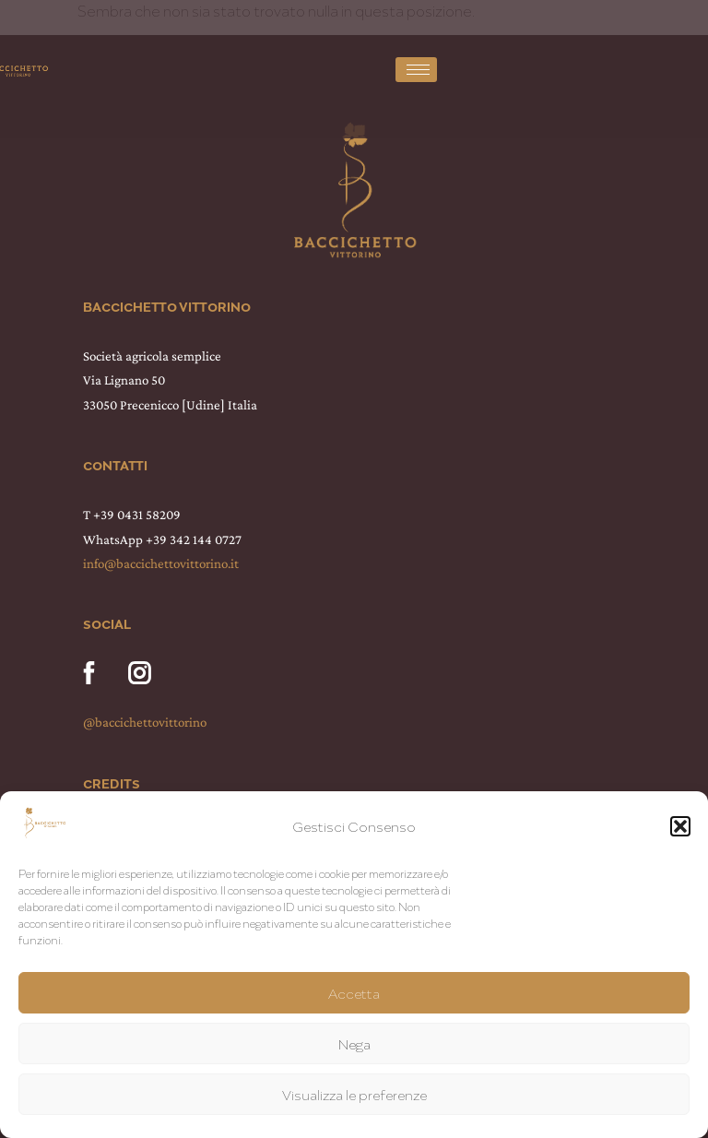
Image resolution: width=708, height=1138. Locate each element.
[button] (680, 826)
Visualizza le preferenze (354, 1094)
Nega (354, 1044)
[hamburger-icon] (416, 69)
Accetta (354, 993)
